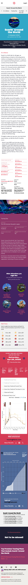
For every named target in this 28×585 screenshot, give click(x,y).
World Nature (4, 181)
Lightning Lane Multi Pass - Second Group (6, 190)
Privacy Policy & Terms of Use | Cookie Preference (11, 581)
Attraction (12, 35)
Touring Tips (14, 11)
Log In (25, 3)
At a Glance (6, 11)
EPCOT (18, 35)
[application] (14, 414)
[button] (26, 11)
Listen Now (7, 577)
